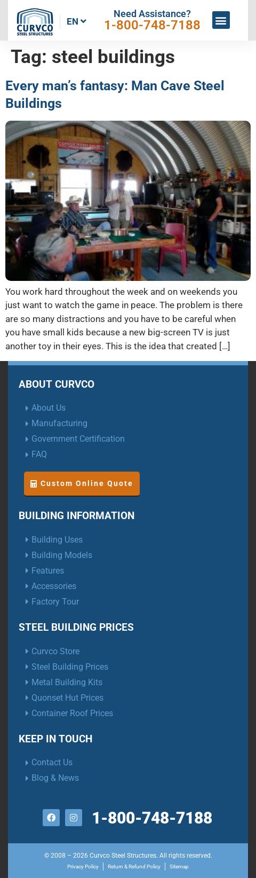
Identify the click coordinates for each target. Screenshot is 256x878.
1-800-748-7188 (152, 25)
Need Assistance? (152, 13)
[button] (221, 20)
